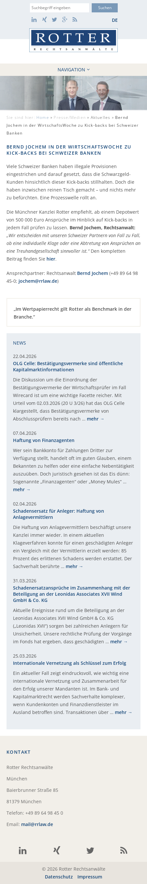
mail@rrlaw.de (37, 824)
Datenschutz (59, 877)
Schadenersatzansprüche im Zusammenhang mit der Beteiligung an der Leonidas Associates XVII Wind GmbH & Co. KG (71, 594)
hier (51, 259)
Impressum (89, 877)
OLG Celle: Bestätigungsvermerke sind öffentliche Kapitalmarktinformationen (68, 366)
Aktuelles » (73, 125)
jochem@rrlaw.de (38, 281)
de (115, 20)
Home (42, 117)
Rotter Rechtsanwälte (73, 40)
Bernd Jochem (92, 273)
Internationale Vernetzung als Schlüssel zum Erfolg (69, 663)
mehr (93, 419)
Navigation (74, 69)
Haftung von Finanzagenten (43, 440)
